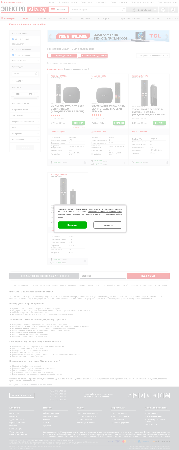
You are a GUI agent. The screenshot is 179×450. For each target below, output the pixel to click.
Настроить (108, 225)
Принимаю (72, 225)
